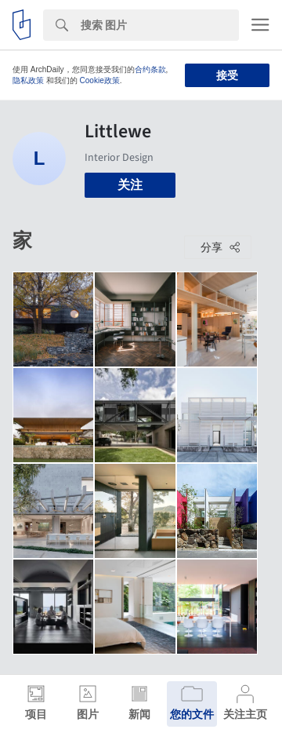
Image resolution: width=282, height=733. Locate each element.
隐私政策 (28, 80)
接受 (227, 75)
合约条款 (150, 69)
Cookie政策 (100, 80)
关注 (130, 184)
